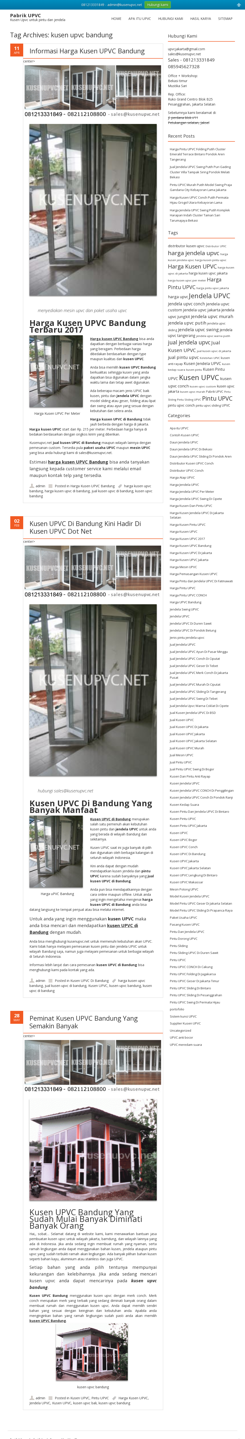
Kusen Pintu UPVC (183, 819)
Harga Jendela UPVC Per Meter (192, 491)
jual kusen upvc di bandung (112, 491)
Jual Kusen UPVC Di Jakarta (189, 727)
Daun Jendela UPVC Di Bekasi (191, 449)
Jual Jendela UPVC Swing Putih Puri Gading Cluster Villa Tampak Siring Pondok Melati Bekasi (200, 172)
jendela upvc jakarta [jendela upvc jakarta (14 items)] (201, 310)
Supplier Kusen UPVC (185, 1023)
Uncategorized (180, 1030)
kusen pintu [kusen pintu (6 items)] (194, 369)
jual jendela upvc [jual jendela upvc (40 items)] (189, 342)
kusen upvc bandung (125, 985)
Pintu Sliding (179, 946)
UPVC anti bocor (181, 1037)
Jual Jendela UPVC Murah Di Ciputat (195, 684)
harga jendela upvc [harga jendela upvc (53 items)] (193, 253)
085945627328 (184, 66)
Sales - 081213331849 (191, 60)
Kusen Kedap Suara (184, 804)
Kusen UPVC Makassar (186, 882)
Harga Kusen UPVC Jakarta (189, 560)
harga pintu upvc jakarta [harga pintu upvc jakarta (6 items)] (212, 288)
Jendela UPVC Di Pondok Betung (193, 630)
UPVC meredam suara (186, 1044)
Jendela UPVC (39, 1403)
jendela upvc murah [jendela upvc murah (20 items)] (212, 316)
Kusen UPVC (97, 985)
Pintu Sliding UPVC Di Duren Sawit (194, 953)
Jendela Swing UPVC (184, 609)
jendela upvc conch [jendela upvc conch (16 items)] (186, 304)
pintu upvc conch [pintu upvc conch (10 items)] (181, 405)
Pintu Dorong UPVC (183, 938)
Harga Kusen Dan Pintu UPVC (191, 506)
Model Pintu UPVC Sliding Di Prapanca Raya (201, 910)
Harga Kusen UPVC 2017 (187, 539)
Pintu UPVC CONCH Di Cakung (191, 967)
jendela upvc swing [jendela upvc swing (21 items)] (198, 329)
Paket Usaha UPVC (183, 917)
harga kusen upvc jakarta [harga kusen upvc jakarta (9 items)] (208, 273)
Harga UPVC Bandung (185, 602)
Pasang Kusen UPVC (185, 924)
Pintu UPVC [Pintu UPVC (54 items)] (217, 398)
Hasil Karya (200, 18)
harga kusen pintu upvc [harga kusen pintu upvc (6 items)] (210, 260)
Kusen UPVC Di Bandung (89, 980)
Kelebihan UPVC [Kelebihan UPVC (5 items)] (210, 358)
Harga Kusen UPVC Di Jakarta (191, 553)
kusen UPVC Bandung (47, 1320)
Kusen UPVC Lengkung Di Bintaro (193, 875)
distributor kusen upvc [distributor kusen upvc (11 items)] (186, 245)
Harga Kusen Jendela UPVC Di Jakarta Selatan (197, 515)
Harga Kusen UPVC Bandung (92, 486)
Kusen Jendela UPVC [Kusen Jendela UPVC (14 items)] (202, 363)
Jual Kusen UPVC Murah (187, 748)
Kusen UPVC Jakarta (184, 861)
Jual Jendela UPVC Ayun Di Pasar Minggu (199, 652)
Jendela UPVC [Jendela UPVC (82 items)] (209, 295)
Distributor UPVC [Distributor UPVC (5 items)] (216, 246)
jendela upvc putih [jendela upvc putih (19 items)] (187, 323)
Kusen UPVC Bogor (183, 840)
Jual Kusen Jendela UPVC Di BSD (193, 713)
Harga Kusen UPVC (133, 1398)
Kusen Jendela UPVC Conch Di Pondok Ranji (201, 797)
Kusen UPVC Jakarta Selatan (190, 868)
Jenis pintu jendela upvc (187, 637)
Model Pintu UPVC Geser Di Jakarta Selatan (201, 903)
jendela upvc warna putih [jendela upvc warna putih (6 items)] (213, 336)
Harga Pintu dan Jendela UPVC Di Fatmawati (201, 581)
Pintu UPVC (100, 1398)
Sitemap (225, 18)
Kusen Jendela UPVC (185, 783)
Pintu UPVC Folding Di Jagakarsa (193, 974)
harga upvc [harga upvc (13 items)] (178, 296)
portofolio (177, 1009)
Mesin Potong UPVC (184, 889)
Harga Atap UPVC (182, 477)
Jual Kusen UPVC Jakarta (187, 734)
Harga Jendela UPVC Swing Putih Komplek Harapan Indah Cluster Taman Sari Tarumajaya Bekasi (200, 215)
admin (40, 486)
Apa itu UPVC (139, 18)
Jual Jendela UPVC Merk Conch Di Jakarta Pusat (199, 675)
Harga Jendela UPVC (184, 484)
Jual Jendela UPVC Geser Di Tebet (194, 666)
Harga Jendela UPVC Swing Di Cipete (196, 499)
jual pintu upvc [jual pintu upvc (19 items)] (183, 357)
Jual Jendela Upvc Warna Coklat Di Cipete (199, 706)
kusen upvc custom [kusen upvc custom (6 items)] (203, 386)
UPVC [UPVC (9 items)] (226, 405)
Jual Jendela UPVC (182, 644)
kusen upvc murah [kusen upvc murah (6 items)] (192, 391)
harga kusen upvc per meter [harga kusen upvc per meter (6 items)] (187, 280)
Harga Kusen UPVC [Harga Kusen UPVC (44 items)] (192, 266)
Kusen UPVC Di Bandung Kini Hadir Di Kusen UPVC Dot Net (85, 527)
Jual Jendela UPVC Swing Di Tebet (193, 698)
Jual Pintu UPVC (181, 762)
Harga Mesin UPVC (183, 567)
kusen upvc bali (85, 1403)
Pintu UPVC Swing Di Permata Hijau (195, 1002)
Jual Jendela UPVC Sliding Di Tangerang (198, 691)
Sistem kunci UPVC (183, 1016)
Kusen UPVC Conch (184, 847)
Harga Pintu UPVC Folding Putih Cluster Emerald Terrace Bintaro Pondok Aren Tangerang (198, 154)
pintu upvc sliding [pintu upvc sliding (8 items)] (208, 405)
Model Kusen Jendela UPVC (189, 896)
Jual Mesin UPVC (181, 755)
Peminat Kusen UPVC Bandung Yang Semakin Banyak (83, 1022)
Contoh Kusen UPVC (184, 435)
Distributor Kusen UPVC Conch (192, 463)
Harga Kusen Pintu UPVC (188, 524)
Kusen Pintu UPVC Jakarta (188, 825)
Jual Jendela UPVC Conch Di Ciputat (195, 658)
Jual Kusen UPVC (182, 720)
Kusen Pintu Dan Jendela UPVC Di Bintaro (199, 811)
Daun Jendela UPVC (184, 442)
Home (116, 18)
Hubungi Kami (170, 18)
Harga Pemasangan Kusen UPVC (193, 574)
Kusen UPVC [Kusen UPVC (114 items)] (199, 377)
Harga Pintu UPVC (182, 588)
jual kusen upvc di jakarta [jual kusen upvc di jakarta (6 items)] (214, 351)
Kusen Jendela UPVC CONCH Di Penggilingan (202, 790)
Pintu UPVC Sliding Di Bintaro (190, 988)
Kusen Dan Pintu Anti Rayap (190, 776)
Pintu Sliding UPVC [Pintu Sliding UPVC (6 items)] (189, 399)
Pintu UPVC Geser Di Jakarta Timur (194, 981)
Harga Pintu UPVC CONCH (188, 595)
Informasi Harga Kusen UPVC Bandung (87, 50)
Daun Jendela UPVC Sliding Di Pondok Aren (201, 456)
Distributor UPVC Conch (187, 470)
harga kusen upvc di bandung (67, 491)
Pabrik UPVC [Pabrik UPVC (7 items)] (214, 392)
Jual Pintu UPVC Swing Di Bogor (192, 769)
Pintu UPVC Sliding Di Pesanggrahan (196, 995)
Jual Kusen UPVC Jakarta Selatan (193, 741)
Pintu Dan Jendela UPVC (187, 931)
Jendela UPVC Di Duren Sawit (191, 623)
